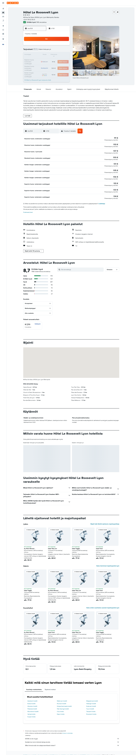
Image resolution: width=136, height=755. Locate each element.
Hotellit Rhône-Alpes (84, 751)
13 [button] (51, 55)
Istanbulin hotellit (32, 697)
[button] (3, 3)
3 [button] (37, 50)
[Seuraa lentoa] (3, 30)
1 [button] (60, 46)
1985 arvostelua (41, 22)
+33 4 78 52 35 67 (29, 19)
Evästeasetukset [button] (28, 208)
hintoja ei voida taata (67, 729)
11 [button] (42, 55)
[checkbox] (32, 321)
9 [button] (64, 50)
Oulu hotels (60, 707)
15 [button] (60, 55)
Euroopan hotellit (42, 751)
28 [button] (56, 64)
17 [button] (37, 59)
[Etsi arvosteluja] (82, 265)
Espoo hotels (60, 710)
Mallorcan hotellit (62, 697)
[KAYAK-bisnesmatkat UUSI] (3, 34)
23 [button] (65, 59)
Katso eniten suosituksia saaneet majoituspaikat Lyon (102, 603)
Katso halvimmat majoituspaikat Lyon (107, 562)
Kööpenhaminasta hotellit (64, 702)
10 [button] (38, 55)
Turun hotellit (90, 705)
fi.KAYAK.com (26, 751)
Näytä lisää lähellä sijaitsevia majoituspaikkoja (104, 520)
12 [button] (47, 55)
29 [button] (60, 64)
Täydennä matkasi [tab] (50, 685)
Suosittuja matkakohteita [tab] (34, 685)
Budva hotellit (31, 699)
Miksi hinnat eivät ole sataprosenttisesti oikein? (72, 741)
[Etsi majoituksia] (3, 12)
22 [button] (60, 59)
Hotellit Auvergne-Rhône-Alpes (69, 751)
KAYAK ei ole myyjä (72, 734)
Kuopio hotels (31, 712)
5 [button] (46, 50)
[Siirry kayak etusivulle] (13, 3)
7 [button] (55, 50)
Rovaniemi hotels (91, 710)
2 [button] (64, 46)
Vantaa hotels (31, 710)
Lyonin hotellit (96, 751)
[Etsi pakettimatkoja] (3, 20)
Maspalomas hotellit (92, 697)
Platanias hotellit (32, 705)
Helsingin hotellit (91, 699)
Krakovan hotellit (91, 702)
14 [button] (56, 55)
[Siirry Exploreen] (3, 26)
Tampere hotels (90, 707)
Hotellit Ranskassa (54, 751)
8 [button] (60, 50)
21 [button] (56, 59)
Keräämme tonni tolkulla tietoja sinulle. (72, 738)
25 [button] (42, 64)
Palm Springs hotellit (63, 705)
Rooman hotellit (61, 699)
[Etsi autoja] (3, 16)
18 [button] (42, 59)
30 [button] (65, 64)
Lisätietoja (102, 199)
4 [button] (42, 50)
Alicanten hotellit (32, 702)
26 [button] (47, 64)
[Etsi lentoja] (3, 9)
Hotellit (34, 751)
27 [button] (51, 64)
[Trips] (3, 39)
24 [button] (38, 64)
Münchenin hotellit (32, 707)
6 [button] (51, 50)
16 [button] (65, 55)
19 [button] (47, 59)
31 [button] (37, 68)
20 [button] (51, 59)
